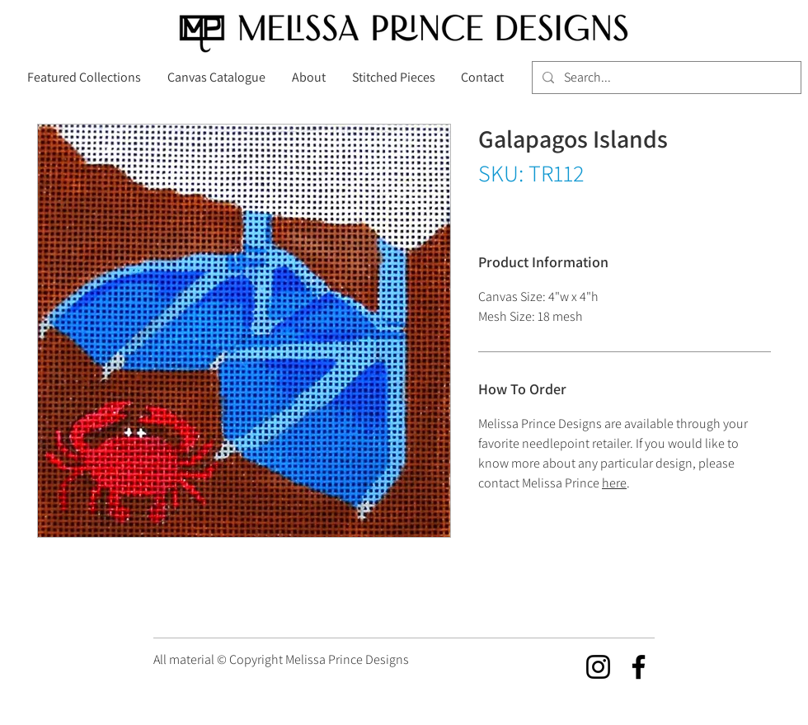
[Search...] (665, 77)
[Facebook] (638, 667)
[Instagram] (598, 667)
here (614, 483)
